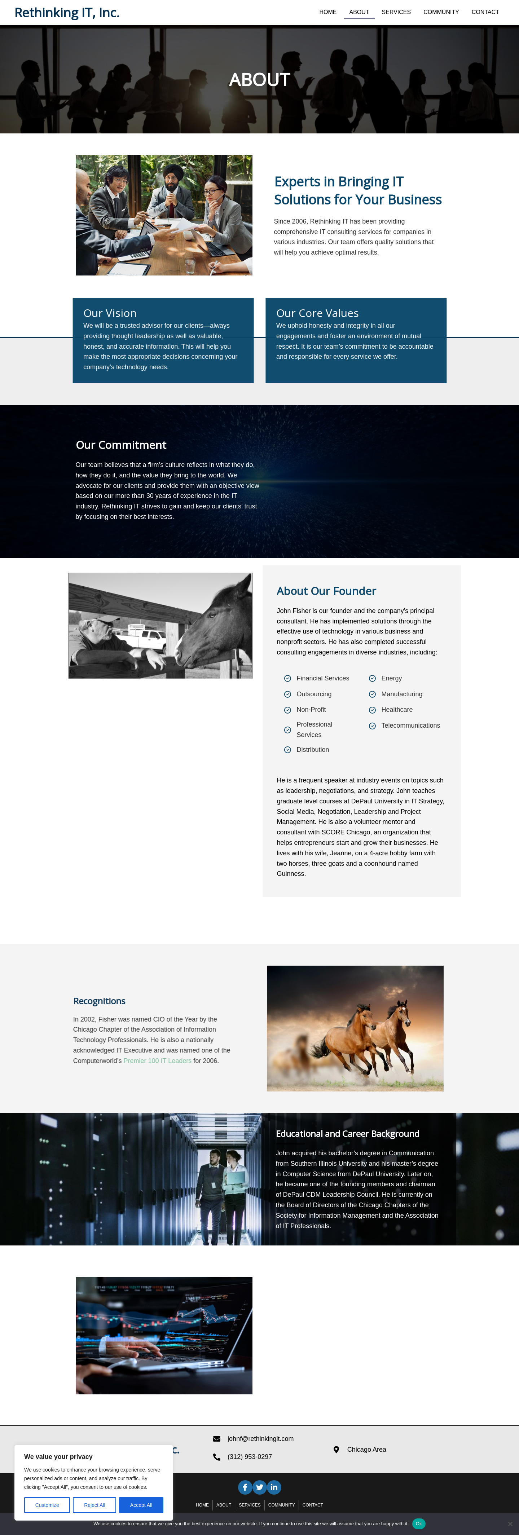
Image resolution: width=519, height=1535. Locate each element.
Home (202, 1505)
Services (249, 1505)
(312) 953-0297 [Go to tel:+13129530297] (250, 1456)
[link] (328, 11)
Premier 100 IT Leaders (66, 1060)
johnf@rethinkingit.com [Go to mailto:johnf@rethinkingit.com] (261, 1438)
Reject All (94, 1505)
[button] (245, 1487)
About (223, 1505)
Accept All (141, 1505)
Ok (419, 1523)
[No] (510, 1523)
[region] (93, 1483)
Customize (47, 1505)
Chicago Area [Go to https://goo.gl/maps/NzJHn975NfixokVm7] (366, 1449)
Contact (313, 1505)
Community (281, 1505)
